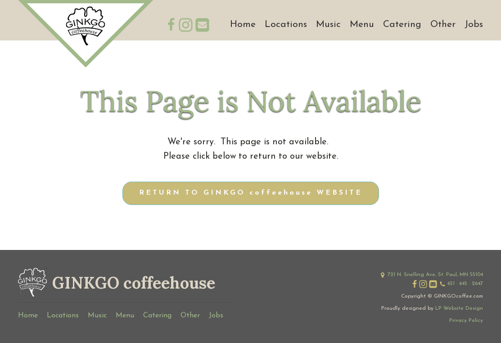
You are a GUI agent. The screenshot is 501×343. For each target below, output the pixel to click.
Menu (362, 24)
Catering (402, 24)
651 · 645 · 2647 (465, 283)
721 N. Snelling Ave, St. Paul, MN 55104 (435, 274)
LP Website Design (459, 308)
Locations (286, 24)
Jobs (474, 24)
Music (328, 24)
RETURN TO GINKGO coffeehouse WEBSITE (250, 192)
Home (243, 24)
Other (443, 24)
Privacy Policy (466, 320)
